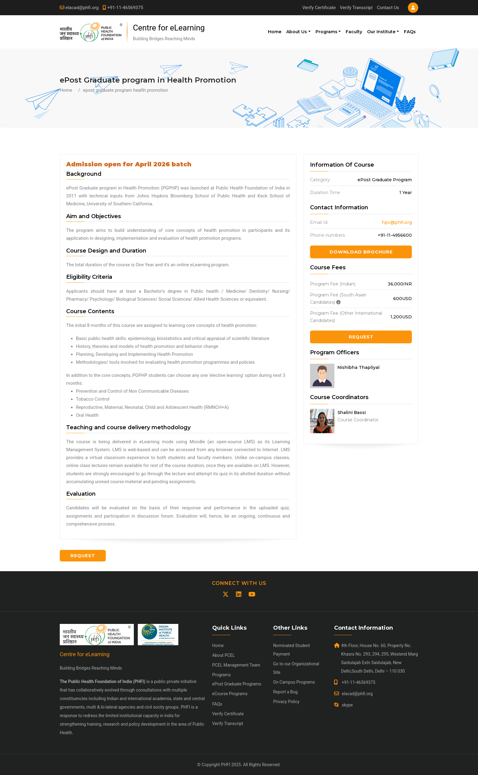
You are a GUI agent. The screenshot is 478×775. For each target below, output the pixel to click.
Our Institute (381, 31)
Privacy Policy (286, 701)
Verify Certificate (318, 7)
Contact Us (387, 7)
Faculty (354, 31)
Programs (326, 31)
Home (274, 31)
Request (361, 337)
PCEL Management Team (236, 665)
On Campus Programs (294, 682)
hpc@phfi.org (397, 222)
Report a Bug (285, 691)
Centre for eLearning (169, 27)
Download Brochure (361, 252)
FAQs (410, 31)
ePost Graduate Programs (236, 683)
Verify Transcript (356, 7)
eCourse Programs (230, 693)
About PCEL (223, 655)
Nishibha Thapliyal (358, 367)
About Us (296, 31)
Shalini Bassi (351, 412)
